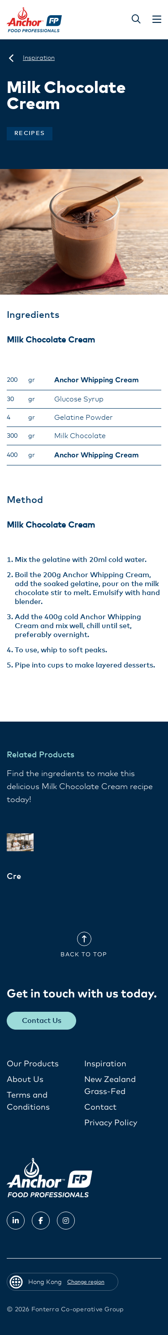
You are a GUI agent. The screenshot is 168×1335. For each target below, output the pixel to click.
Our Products (33, 1064)
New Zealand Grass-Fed (110, 1086)
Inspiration (105, 1064)
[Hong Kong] (11, 58)
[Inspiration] (39, 58)
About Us (25, 1080)
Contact (100, 1107)
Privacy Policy (110, 1123)
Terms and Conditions (28, 1101)
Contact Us (41, 1020)
